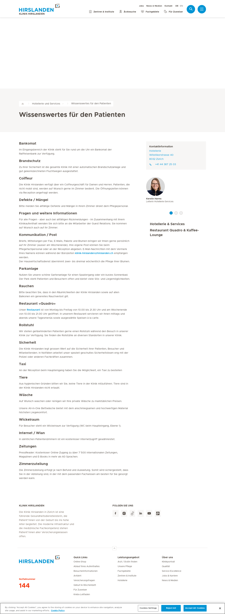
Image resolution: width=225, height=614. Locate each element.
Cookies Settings (148, 610)
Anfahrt (77, 576)
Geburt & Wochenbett (85, 585)
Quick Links (80, 557)
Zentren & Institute (127, 576)
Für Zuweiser (80, 590)
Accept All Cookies (195, 610)
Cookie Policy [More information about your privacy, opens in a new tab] (58, 612)
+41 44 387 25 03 (162, 164)
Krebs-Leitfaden (82, 594)
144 (24, 586)
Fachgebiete (124, 571)
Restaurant (33, 310)
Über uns (167, 557)
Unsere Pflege (125, 566)
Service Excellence (171, 571)
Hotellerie (122, 580)
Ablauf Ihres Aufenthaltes (87, 566)
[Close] (220, 609)
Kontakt (168, 6)
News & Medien (154, 6)
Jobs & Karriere (170, 576)
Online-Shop (80, 562)
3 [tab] (181, 213)
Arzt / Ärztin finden (127, 562)
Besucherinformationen (86, 571)
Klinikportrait (168, 562)
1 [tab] (171, 213)
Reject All (171, 610)
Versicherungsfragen (84, 580)
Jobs (141, 6)
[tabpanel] (176, 193)
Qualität (166, 566)
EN (181, 6)
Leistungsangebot (128, 557)
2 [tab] (176, 213)
